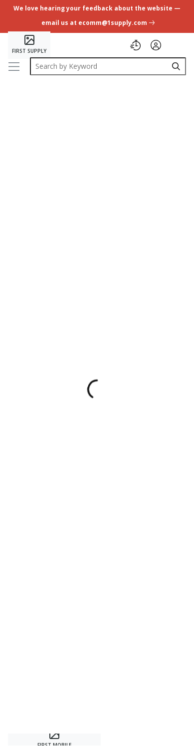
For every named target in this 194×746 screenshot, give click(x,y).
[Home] (29, 45)
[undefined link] (97, 17)
